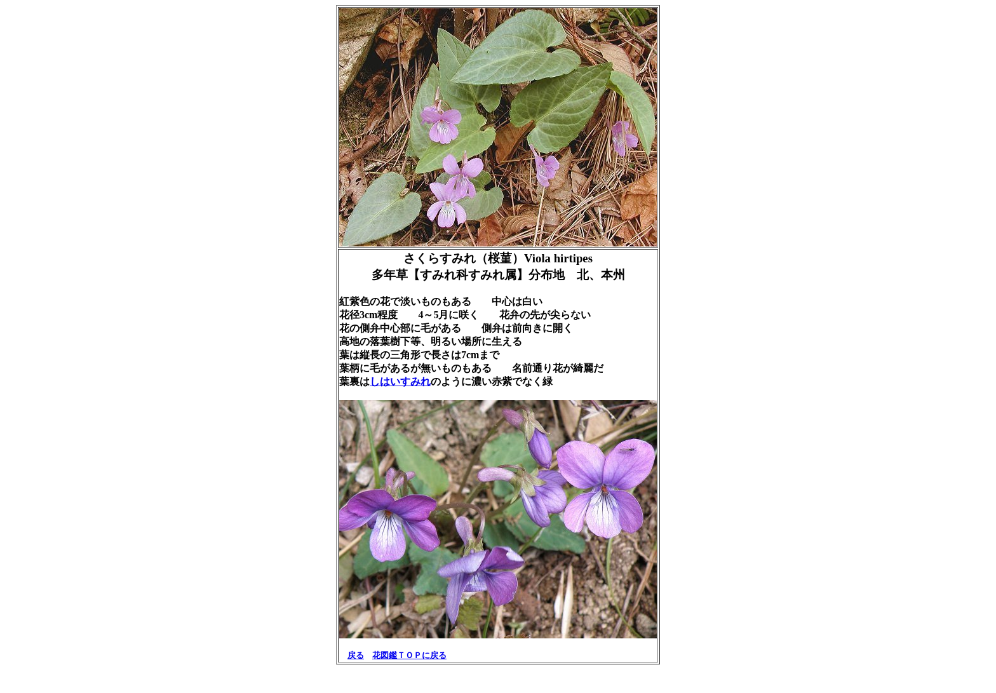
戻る (355, 655)
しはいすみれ (400, 381)
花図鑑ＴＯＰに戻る (409, 655)
